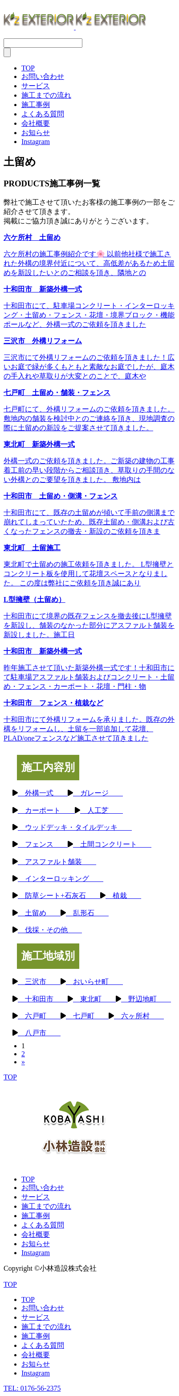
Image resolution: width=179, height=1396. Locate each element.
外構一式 (43, 793)
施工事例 (35, 104)
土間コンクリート (112, 844)
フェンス (43, 844)
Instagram (35, 141)
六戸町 (39, 1016)
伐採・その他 (50, 930)
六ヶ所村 (139, 1016)
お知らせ (35, 132)
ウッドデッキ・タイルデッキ (75, 827)
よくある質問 (42, 114)
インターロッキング (60, 878)
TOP (28, 68)
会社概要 (35, 123)
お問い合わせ (42, 76)
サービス (35, 86)
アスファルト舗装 (57, 861)
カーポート (46, 810)
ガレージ (98, 793)
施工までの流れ (46, 95)
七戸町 (87, 1016)
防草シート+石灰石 (59, 895)
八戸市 (39, 1033)
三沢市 (39, 981)
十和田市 (43, 999)
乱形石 (87, 913)
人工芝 (101, 810)
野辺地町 (146, 999)
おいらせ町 (94, 981)
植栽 (123, 895)
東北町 (94, 999)
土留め (39, 913)
